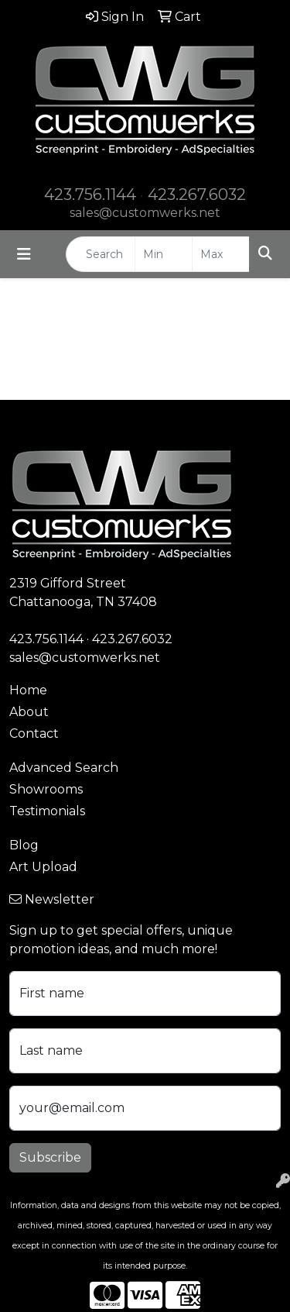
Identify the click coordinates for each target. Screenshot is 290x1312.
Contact (34, 733)
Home (28, 690)
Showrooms (46, 789)
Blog (24, 845)
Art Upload (43, 866)
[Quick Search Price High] (221, 254)
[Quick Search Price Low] (164, 254)
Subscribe (50, 1157)
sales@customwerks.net (145, 212)
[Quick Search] (100, 254)
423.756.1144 (90, 194)
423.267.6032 (197, 194)
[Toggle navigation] (24, 254)
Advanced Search (63, 767)
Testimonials (47, 811)
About (29, 711)
